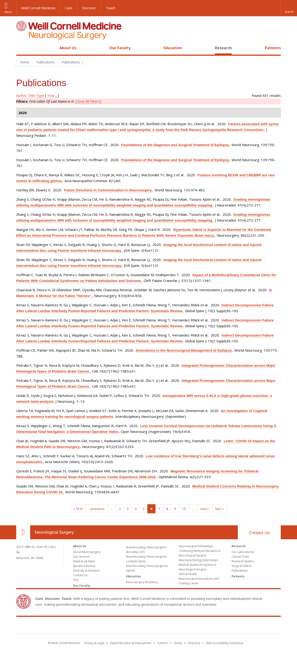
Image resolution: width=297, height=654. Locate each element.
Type (40, 95)
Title (31, 95)
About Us (67, 47)
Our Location (23, 532)
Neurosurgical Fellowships (196, 546)
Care (68, 8)
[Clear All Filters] (88, 101)
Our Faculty (120, 47)
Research (223, 47)
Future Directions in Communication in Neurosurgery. (108, 190)
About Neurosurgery (86, 552)
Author (21, 95)
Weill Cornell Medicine (38, 8)
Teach (110, 8)
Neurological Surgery (54, 532)
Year (51, 95)
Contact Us (259, 532)
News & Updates (84, 561)
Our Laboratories (243, 552)
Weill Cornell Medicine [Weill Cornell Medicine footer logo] (148, 626)
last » (219, 508)
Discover (89, 8)
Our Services (81, 557)
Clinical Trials (240, 557)
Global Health (188, 574)
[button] (289, 8)
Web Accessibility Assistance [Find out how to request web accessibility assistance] (224, 643)
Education (173, 47)
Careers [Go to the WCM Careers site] (162, 643)
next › (205, 508)
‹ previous (97, 508)
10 (184, 508)
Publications (240, 570)
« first (78, 508)
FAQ (76, 580)
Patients (273, 47)
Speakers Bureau (84, 566)
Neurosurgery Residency (142, 582)
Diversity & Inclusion (86, 570)
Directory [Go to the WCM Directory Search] (194, 643)
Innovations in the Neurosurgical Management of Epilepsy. (184, 350)
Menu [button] (8, 12)
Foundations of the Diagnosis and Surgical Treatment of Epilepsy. (175, 145)
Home (21, 48)
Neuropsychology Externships (198, 560)
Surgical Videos (242, 566)
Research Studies (243, 561)
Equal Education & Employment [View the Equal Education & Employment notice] (130, 643)
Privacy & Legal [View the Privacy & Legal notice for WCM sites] (94, 643)
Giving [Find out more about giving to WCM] (178, 643)
